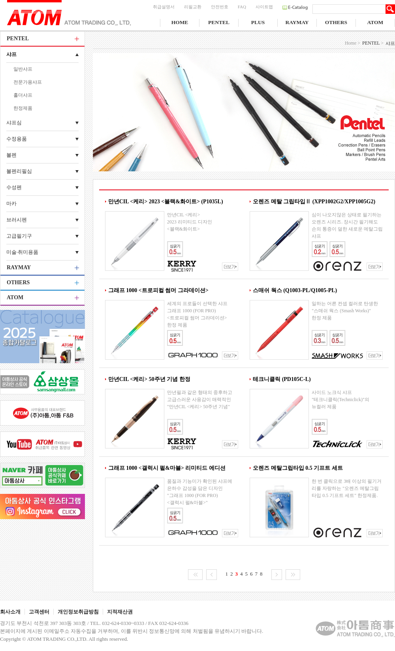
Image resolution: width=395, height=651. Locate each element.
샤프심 (14, 123)
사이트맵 (264, 7)
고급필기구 (19, 236)
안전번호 (219, 7)
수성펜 (14, 187)
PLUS (258, 22)
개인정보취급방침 (78, 612)
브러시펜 (16, 220)
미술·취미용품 (22, 252)
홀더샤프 (22, 95)
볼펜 (11, 155)
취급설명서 (164, 7)
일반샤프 (22, 69)
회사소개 (10, 612)
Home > (352, 43)
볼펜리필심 (19, 171)
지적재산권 (120, 612)
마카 (11, 203)
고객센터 (39, 612)
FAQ (242, 7)
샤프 (11, 54)
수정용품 (16, 139)
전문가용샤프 (27, 82)
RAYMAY (296, 22)
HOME (179, 22)
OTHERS (336, 22)
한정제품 (22, 108)
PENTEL (218, 22)
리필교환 (192, 7)
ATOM (375, 22)
